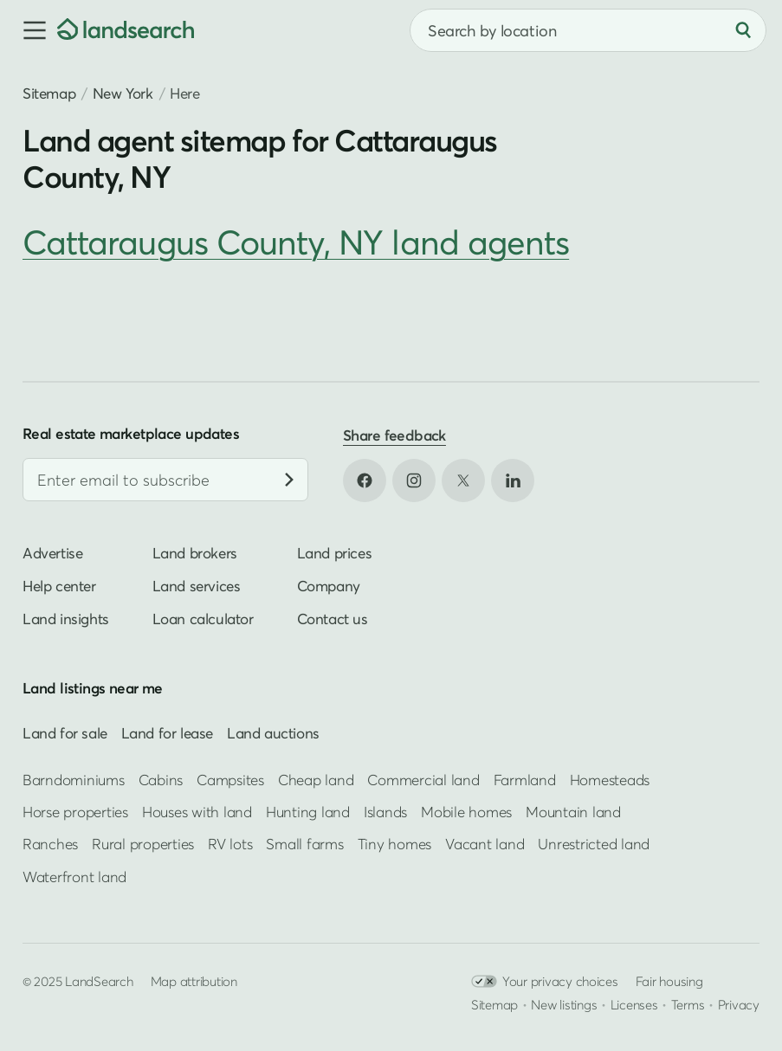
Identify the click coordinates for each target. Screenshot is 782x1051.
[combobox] (588, 30)
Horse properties (75, 812)
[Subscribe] (289, 479)
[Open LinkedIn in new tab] (512, 480)
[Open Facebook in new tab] (364, 480)
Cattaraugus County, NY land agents (296, 242)
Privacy (738, 1004)
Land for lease (167, 733)
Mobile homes (466, 812)
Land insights (66, 618)
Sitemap (49, 93)
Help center (59, 586)
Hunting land (308, 812)
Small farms (304, 844)
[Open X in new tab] (463, 480)
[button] (28, 30)
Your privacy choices (544, 981)
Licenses (634, 1004)
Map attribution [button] (194, 981)
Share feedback (394, 435)
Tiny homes (394, 844)
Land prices (334, 553)
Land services (196, 586)
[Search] (743, 30)
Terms (688, 1004)
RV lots (230, 844)
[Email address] (165, 479)
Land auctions (273, 733)
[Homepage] (125, 30)
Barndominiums (74, 780)
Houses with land (197, 812)
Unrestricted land (594, 844)
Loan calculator (203, 618)
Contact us (332, 618)
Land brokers (194, 553)
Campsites (230, 780)
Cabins (161, 780)
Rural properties (143, 844)
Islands (385, 812)
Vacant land (484, 844)
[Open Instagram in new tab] (414, 480)
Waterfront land (74, 876)
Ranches (50, 844)
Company (328, 586)
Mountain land (573, 812)
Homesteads (610, 780)
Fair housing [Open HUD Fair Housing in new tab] (669, 981)
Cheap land (315, 780)
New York (123, 93)
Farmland (525, 780)
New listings (564, 1004)
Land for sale (65, 733)
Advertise (52, 553)
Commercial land (423, 780)
